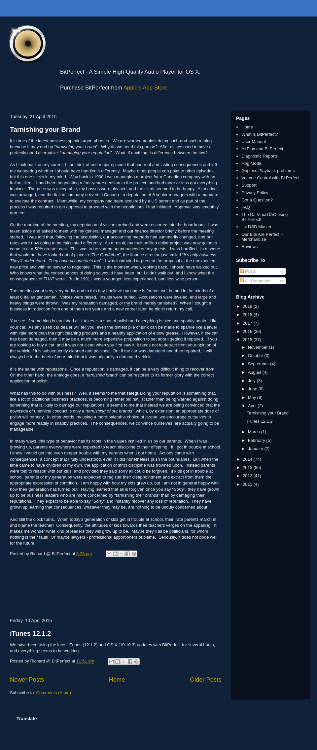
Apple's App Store (145, 88)
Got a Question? (257, 199)
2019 (248, 306)
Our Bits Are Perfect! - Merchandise (262, 237)
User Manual (253, 141)
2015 (248, 339)
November (258, 347)
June (253, 388)
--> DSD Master (256, 226)
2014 (248, 459)
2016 (248, 331)
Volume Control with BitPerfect (270, 177)
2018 (248, 314)
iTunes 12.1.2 (30, 633)
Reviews (249, 246)
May (252, 397)
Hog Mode (251, 163)
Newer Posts (27, 679)
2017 (248, 323)
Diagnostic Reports (259, 156)
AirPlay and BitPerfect (262, 148)
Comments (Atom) (53, 692)
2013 (248, 467)
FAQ (245, 207)
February (257, 440)
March (254, 431)
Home (117, 679)
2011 (248, 484)
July (252, 380)
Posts (248, 271)
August (255, 372)
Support (249, 185)
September (259, 363)
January (256, 448)
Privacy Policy (254, 192)
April (253, 405)
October (256, 355)
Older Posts (205, 679)
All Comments (256, 280)
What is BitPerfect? (259, 134)
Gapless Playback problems (268, 170)
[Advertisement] (116, 588)
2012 (248, 475)
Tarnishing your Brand (45, 129)
